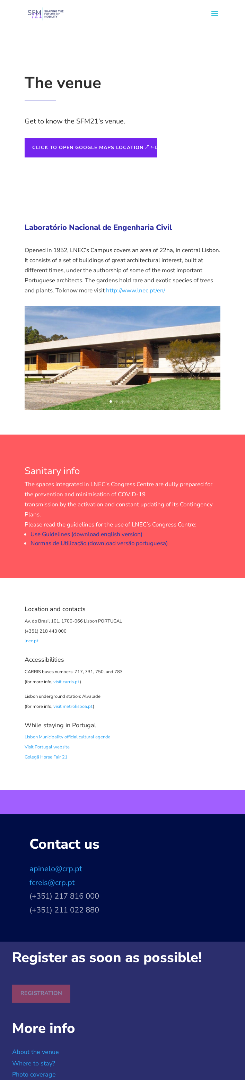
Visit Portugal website (47, 747)
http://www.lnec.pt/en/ (135, 290)
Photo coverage (34, 1074)
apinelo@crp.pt (55, 869)
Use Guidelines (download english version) (86, 534)
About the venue (35, 1052)
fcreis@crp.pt (52, 882)
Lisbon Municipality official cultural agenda (68, 737)
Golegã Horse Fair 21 (46, 757)
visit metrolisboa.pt (73, 706)
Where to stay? (33, 1063)
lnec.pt (31, 641)
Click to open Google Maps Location (87, 147)
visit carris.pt (66, 682)
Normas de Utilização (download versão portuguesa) (99, 543)
